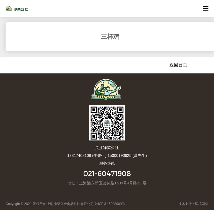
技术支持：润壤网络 (193, 204)
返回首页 (178, 65)
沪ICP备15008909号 (110, 204)
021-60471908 (107, 173)
